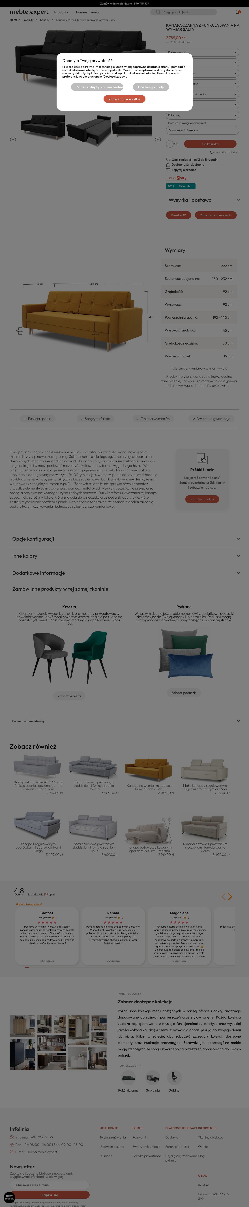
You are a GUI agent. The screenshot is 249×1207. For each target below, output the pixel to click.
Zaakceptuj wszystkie (124, 99)
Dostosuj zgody (151, 87)
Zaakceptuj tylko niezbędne (99, 87)
